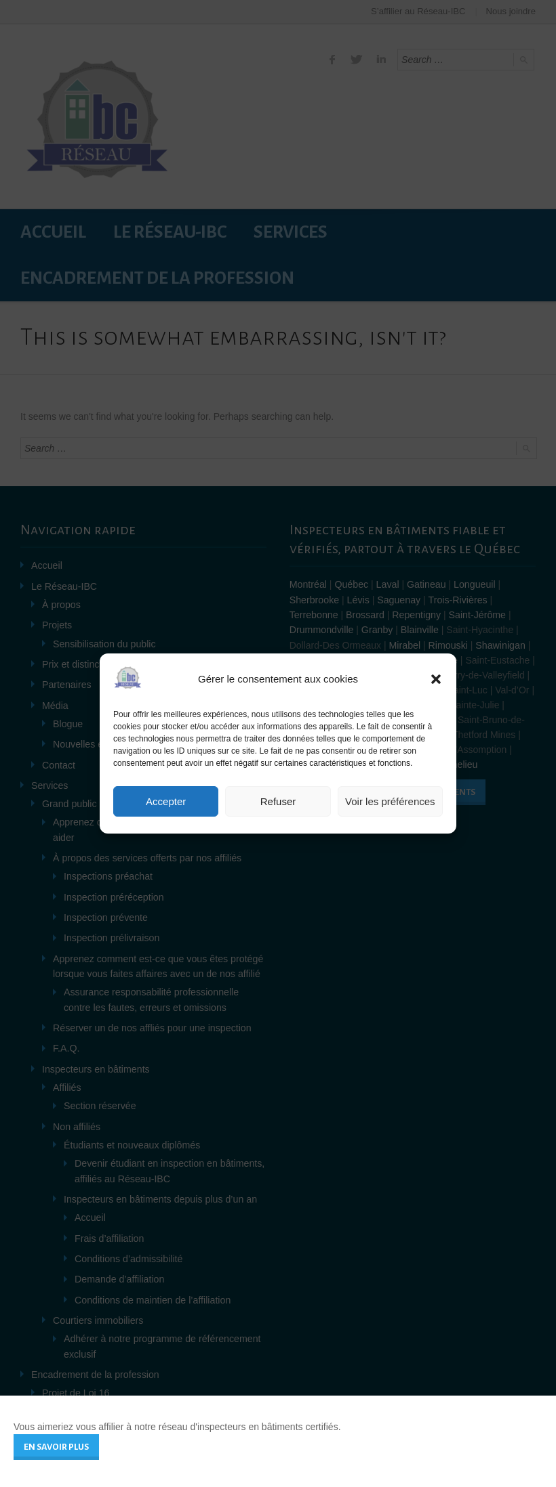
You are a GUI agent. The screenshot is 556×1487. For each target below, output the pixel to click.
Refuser (278, 801)
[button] (436, 679)
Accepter (166, 801)
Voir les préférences (390, 801)
